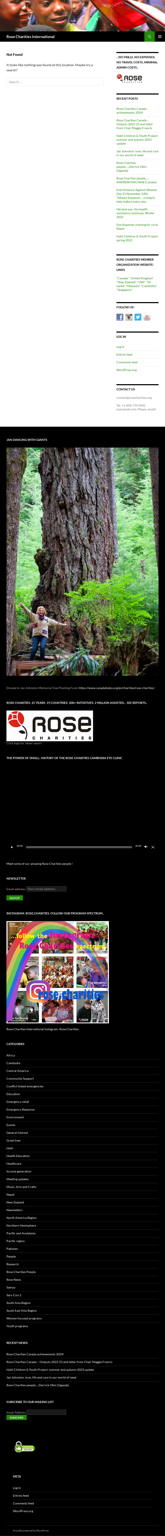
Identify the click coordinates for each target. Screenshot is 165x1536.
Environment (15, 1117)
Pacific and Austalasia (20, 1233)
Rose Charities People (21, 1272)
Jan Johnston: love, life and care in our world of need (137, 153)
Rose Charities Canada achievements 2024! (131, 110)
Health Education (18, 1156)
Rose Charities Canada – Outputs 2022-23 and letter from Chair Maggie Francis (134, 124)
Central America (17, 1071)
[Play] (12, 847)
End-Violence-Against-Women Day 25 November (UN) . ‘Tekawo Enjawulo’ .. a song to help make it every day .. (136, 195)
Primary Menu (160, 36)
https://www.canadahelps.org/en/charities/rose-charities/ (117, 688)
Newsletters (14, 1210)
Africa (10, 1055)
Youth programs (17, 1326)
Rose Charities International (30, 36)
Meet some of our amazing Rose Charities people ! (39, 863)
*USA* (141, 282)
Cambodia (13, 1063)
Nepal (10, 1194)
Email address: (16, 889)
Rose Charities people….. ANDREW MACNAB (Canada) (136, 180)
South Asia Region (18, 1303)
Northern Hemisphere (21, 1225)
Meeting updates (17, 1179)
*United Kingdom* (142, 278)
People (11, 1256)
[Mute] (146, 847)
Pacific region (15, 1241)
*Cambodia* (149, 286)
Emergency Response (20, 1109)
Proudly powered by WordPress (31, 1530)
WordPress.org (126, 370)
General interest (17, 1132)
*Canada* (122, 278)
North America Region (21, 1218)
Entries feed (124, 354)
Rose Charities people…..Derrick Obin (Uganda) (131, 166)
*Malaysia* (133, 286)
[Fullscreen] (153, 847)
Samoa (10, 1287)
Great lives (13, 1140)
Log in (120, 346)
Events (10, 1125)
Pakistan (12, 1248)
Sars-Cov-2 (13, 1295)
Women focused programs (24, 1318)
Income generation (18, 1171)
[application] (82, 808)
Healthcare (13, 1163)
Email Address (16, 1412)
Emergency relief (17, 1101)
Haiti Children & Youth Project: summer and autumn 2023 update (137, 139)
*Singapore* (124, 290)
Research (12, 1264)
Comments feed (127, 362)
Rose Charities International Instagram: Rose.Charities (42, 1029)
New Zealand (15, 1202)
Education (13, 1094)
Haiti (9, 1148)
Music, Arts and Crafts (21, 1187)
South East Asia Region (21, 1310)
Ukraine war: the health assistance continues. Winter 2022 (135, 213)
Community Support (20, 1078)
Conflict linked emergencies (24, 1086)
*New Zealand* (126, 282)
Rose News (13, 1279)
